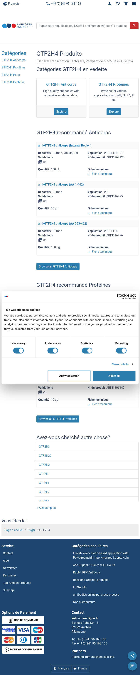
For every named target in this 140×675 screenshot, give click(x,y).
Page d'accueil (13, 530)
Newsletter (10, 568)
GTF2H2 (44, 465)
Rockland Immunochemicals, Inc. (93, 657)
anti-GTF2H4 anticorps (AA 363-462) (62, 223)
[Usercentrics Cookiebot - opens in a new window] (119, 296)
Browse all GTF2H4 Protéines (58, 419)
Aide (6, 560)
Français (11, 3)
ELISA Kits (80, 587)
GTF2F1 (44, 483)
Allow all (114, 375)
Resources (9, 575)
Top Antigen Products (17, 583)
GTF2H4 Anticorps (61, 84)
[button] (46, 508)
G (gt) (31, 530)
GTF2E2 (44, 492)
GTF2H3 (44, 446)
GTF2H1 (44, 474)
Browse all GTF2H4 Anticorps (58, 266)
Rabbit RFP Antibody (86, 572)
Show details (120, 364)
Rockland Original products (90, 580)
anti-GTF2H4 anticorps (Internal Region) (65, 145)
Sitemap (8, 590)
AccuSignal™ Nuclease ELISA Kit (94, 565)
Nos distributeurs (84, 602)
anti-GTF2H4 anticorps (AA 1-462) (61, 184)
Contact (8, 553)
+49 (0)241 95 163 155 (92, 643)
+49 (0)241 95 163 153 (63, 3)
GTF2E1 (44, 501)
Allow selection (69, 375)
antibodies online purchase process (96, 594)
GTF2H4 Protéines (114, 84)
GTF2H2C (45, 455)
